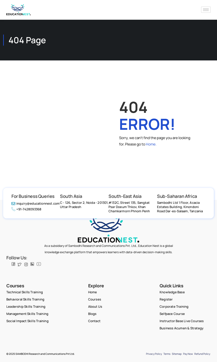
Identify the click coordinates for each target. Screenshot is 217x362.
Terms (166, 354)
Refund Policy (202, 354)
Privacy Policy (154, 354)
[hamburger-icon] (206, 10)
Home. (151, 144)
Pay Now (188, 354)
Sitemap (177, 354)
